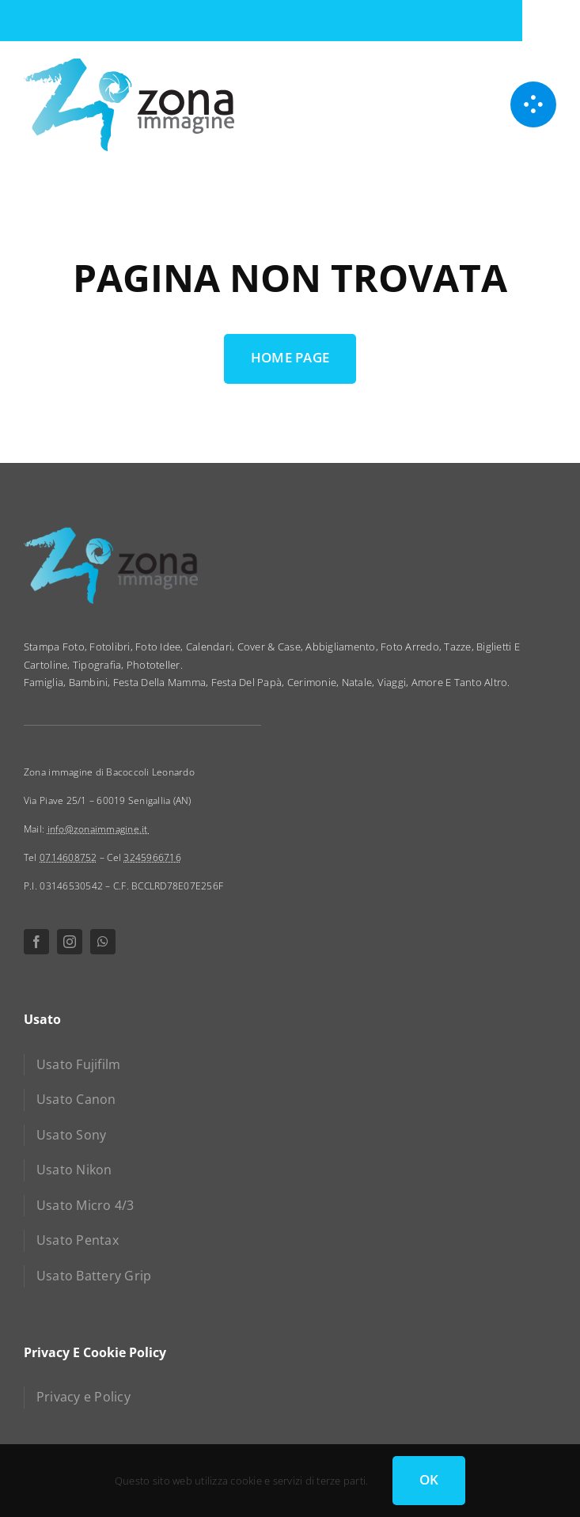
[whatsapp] (103, 941)
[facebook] (36, 941)
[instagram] (69, 941)
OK (429, 1479)
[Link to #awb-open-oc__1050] (533, 104)
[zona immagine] (129, 64)
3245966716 (152, 857)
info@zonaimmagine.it (98, 829)
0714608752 (68, 857)
